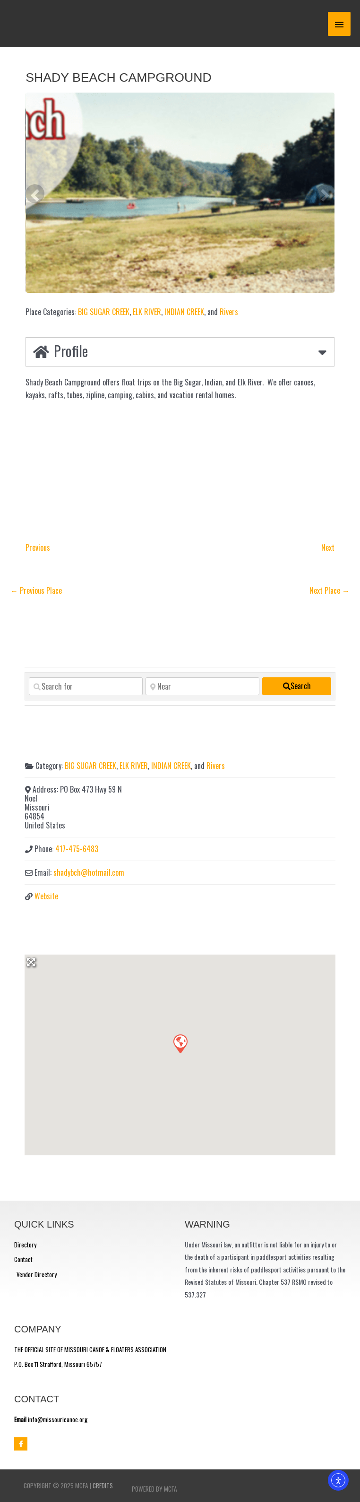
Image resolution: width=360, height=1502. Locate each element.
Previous (38, 547)
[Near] (202, 686)
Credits (103, 1485)
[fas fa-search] (296, 686)
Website (46, 896)
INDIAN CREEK (184, 311)
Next (327, 547)
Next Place (329, 590)
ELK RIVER (147, 311)
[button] (180, 1043)
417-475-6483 (76, 848)
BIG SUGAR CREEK (103, 311)
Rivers (229, 311)
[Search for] (86, 686)
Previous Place (36, 590)
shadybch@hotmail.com (88, 872)
